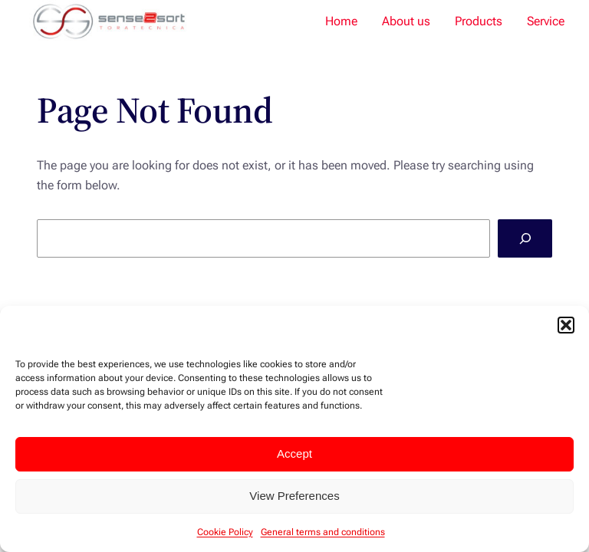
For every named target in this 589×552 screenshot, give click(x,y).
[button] (566, 325)
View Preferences (294, 495)
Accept (294, 453)
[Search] (525, 238)
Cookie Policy (225, 532)
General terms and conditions (323, 532)
